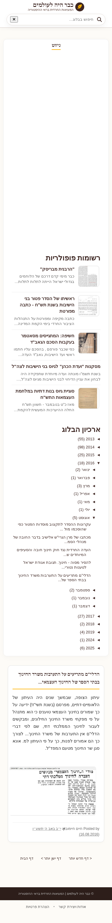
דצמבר (84, 606)
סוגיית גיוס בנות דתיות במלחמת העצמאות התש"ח (45, 394)
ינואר (85, 469)
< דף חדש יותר (81, 867)
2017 (90, 616)
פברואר (83, 477)
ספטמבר (82, 590)
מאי (86, 501)
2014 (90, 447)
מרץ (86, 486)
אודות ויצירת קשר (72, 915)
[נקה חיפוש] (14, 19)
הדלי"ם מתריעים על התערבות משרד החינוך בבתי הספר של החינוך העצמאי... (57, 682)
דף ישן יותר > (51, 867)
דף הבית (25, 867)
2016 (90, 463)
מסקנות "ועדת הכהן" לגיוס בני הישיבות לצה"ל (56, 366)
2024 (90, 640)
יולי (87, 509)
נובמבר (83, 598)
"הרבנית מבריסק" (57, 269)
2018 (90, 624)
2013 (90, 439)
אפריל (84, 493)
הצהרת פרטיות (37, 915)
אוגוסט (84, 517)
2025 (90, 648)
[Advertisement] (83, 152)
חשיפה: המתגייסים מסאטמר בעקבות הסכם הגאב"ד (48, 339)
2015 (90, 455)
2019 (90, 632)
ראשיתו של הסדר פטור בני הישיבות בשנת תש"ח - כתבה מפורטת (47, 305)
